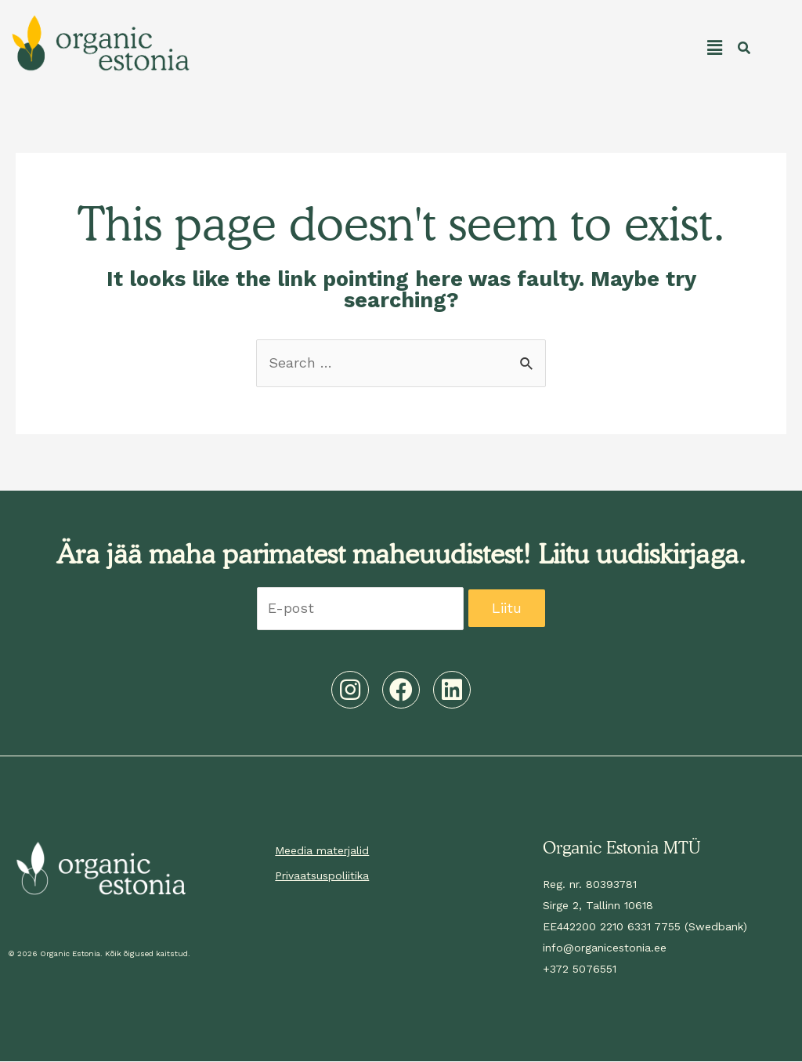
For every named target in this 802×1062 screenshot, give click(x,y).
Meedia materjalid (322, 851)
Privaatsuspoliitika (322, 876)
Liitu (507, 609)
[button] (461, 48)
